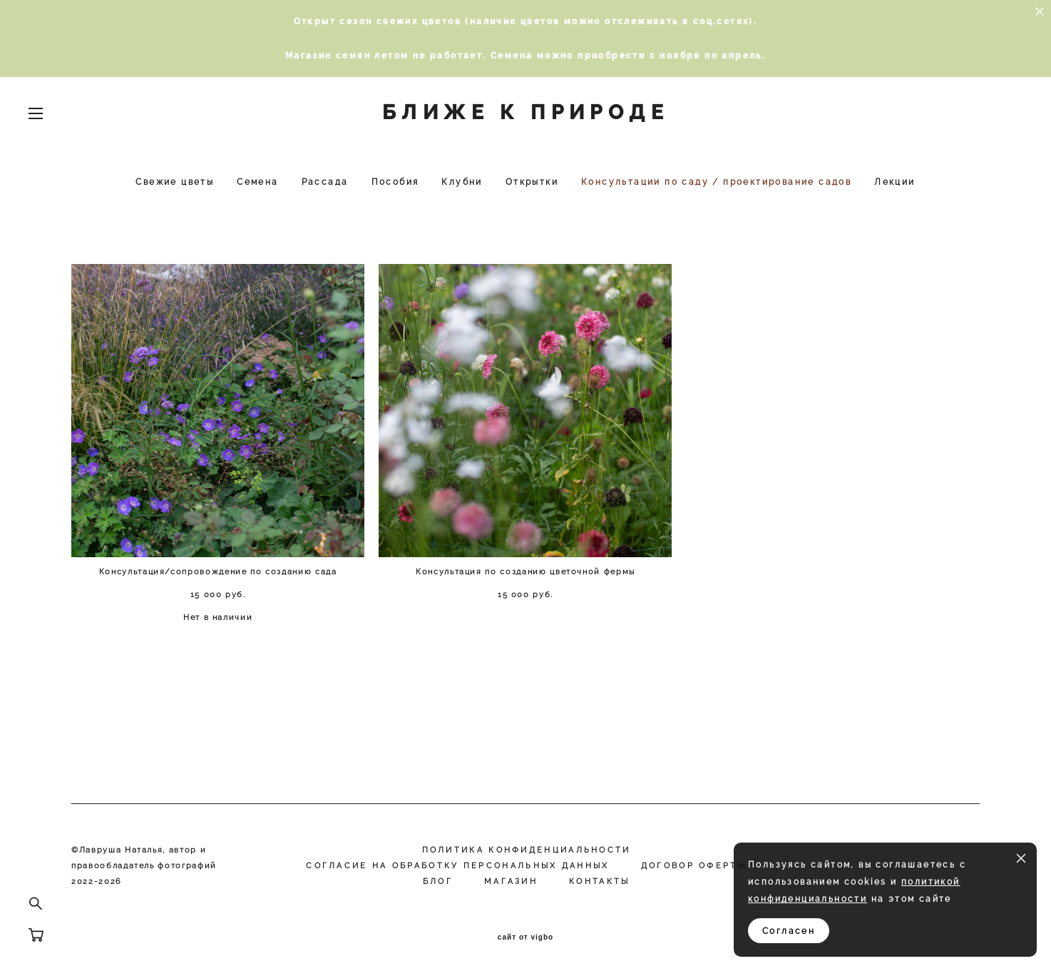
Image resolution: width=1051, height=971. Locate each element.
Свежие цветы (174, 182)
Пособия (395, 182)
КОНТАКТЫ (599, 881)
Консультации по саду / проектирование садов (716, 182)
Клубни (461, 182)
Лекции (894, 182)
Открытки (532, 182)
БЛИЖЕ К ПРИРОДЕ (525, 113)
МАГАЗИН (511, 881)
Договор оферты (694, 865)
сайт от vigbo (525, 937)
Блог (438, 881)
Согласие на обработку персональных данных (457, 865)
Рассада (325, 182)
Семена (257, 182)
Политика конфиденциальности (526, 850)
